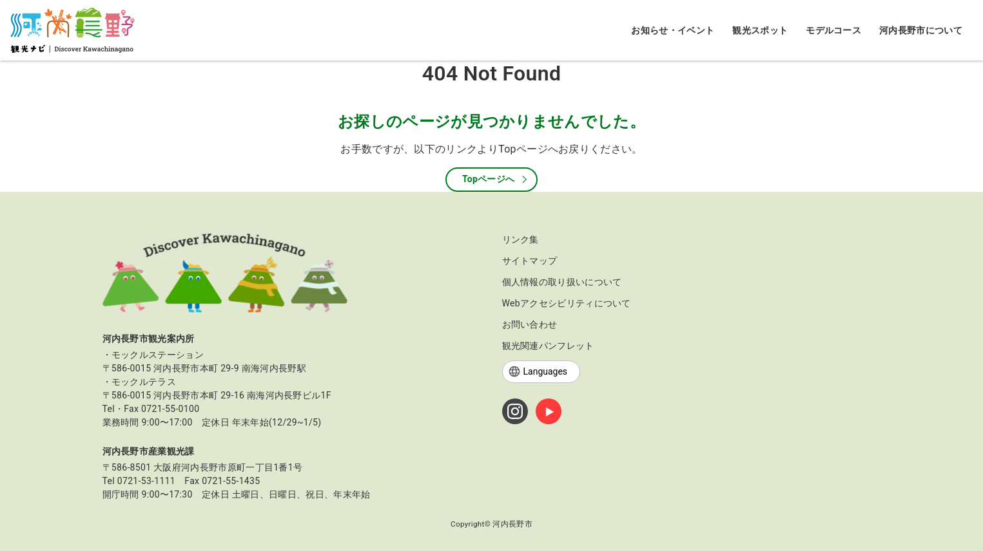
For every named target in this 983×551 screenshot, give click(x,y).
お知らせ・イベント (672, 30)
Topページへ (488, 179)
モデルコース (833, 30)
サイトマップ (530, 261)
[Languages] (541, 372)
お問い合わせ (530, 324)
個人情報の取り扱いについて (562, 282)
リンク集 (520, 239)
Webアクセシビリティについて (566, 303)
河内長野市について (920, 30)
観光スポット (760, 30)
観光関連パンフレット (548, 346)
